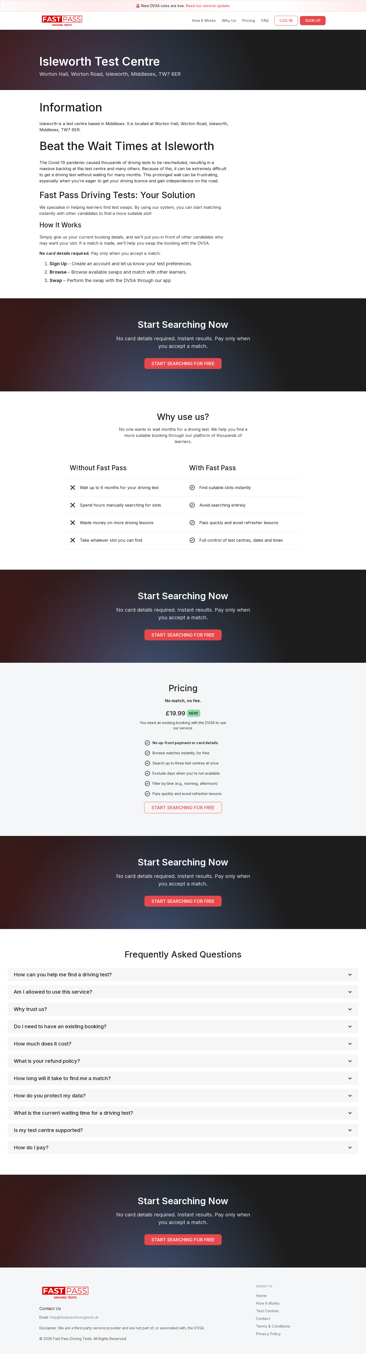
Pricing (248, 20)
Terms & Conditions (273, 1326)
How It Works (204, 20)
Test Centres (267, 1310)
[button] (183, 974)
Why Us (229, 20)
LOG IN (286, 20)
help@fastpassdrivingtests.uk (74, 1317)
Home (261, 1295)
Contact (263, 1318)
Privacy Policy (268, 1333)
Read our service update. (208, 6)
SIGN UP (313, 20)
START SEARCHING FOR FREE (183, 363)
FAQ (265, 20)
